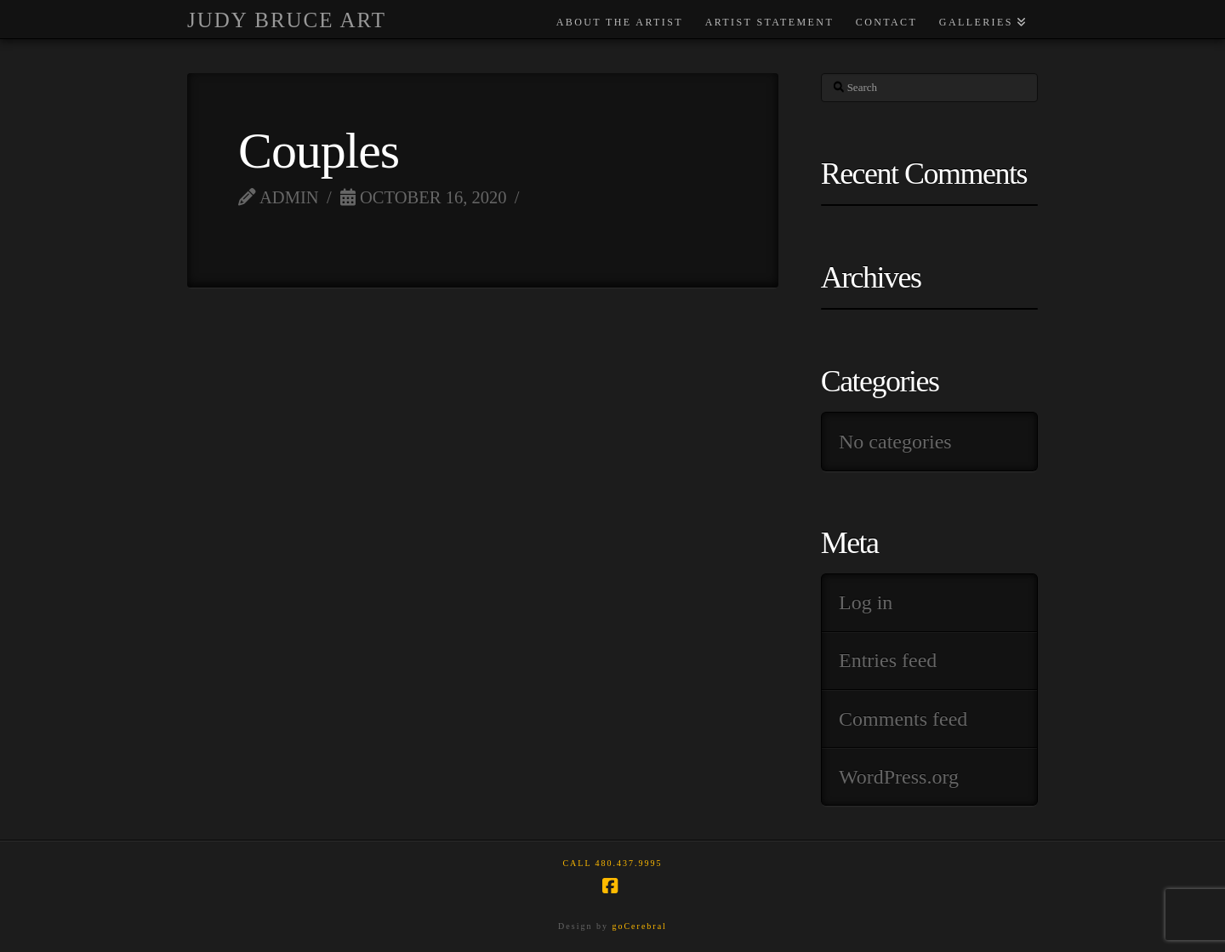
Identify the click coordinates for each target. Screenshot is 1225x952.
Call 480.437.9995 (612, 863)
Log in (865, 602)
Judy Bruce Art (286, 20)
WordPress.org (899, 777)
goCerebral (639, 926)
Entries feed (888, 660)
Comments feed (903, 719)
